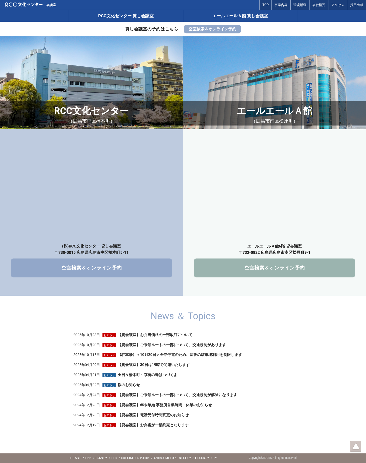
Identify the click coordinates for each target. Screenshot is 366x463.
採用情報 (356, 5)
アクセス (337, 5)
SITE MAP (75, 458)
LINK (88, 458)
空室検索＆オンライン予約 (212, 29)
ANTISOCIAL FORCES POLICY (172, 458)
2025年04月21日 (125, 375)
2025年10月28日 (132, 335)
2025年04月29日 (131, 365)
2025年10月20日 (149, 345)
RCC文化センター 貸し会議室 (126, 15)
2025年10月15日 (157, 355)
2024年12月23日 (142, 405)
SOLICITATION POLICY (135, 458)
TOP (265, 5)
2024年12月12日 (131, 425)
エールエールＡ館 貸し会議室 (240, 15)
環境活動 (299, 5)
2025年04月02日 (106, 385)
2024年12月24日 (155, 395)
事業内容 (281, 5)
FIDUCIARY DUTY (206, 458)
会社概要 (318, 5)
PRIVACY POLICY (106, 458)
